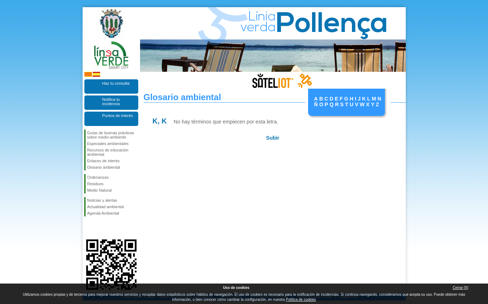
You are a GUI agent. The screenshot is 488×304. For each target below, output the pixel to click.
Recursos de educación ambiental (108, 152)
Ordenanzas (98, 177)
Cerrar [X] (460, 288)
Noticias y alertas (102, 200)
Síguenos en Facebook (88, 228)
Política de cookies (301, 299)
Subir (272, 138)
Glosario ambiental (103, 167)
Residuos (95, 184)
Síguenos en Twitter (100, 228)
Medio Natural (99, 190)
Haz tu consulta (116, 83)
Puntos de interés (117, 115)
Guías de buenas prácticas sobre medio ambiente (110, 135)
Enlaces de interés (103, 161)
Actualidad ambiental (105, 207)
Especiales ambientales (108, 143)
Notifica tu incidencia (111, 101)
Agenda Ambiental (103, 213)
